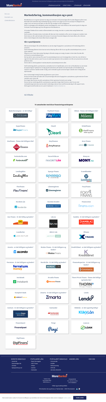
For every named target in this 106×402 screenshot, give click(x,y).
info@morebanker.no (59, 86)
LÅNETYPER (67, 5)
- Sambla (32, 367)
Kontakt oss (9, 17)
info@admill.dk (72, 379)
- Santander (33, 370)
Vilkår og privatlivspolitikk (59, 385)
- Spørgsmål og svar (16, 367)
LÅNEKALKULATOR (54, 5)
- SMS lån (52, 367)
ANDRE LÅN (74, 359)
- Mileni (32, 365)
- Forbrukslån (53, 361)
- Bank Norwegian (35, 361)
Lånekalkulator (10, 20)
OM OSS (92, 359)
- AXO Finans (34, 363)
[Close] (79, 398)
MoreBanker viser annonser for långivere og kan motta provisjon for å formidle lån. (53, 1)
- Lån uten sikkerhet (55, 370)
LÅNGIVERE (86, 5)
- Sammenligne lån (16, 363)
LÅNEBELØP (78, 5)
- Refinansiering (54, 365)
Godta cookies (67, 397)
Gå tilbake (28, 95)
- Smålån (52, 363)
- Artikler (13, 365)
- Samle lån (14, 361)
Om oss (7, 14)
